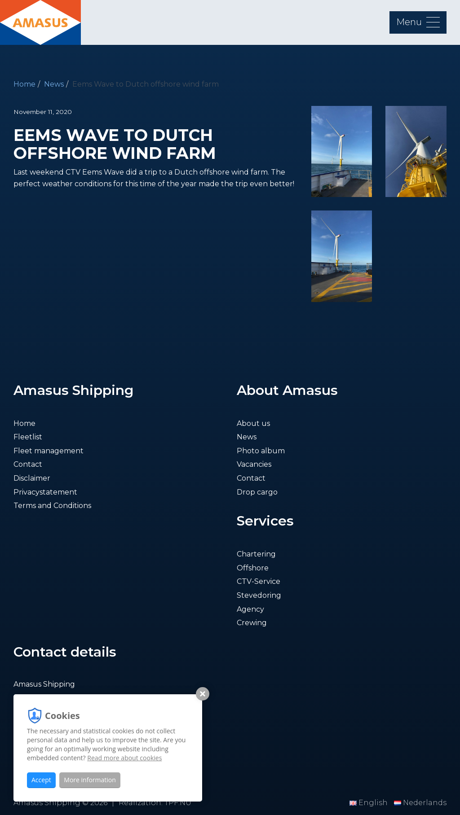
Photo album (261, 451)
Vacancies (254, 464)
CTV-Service (258, 581)
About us (253, 423)
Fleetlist (27, 437)
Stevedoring (259, 595)
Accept (41, 780)
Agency (250, 609)
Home (24, 84)
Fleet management (48, 451)
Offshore (253, 568)
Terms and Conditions (52, 505)
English (369, 802)
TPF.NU (177, 802)
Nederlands (420, 802)
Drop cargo (257, 492)
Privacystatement (45, 492)
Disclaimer (31, 478)
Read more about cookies (124, 758)
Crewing (252, 622)
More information (89, 780)
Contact (27, 464)
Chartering (256, 554)
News (54, 84)
